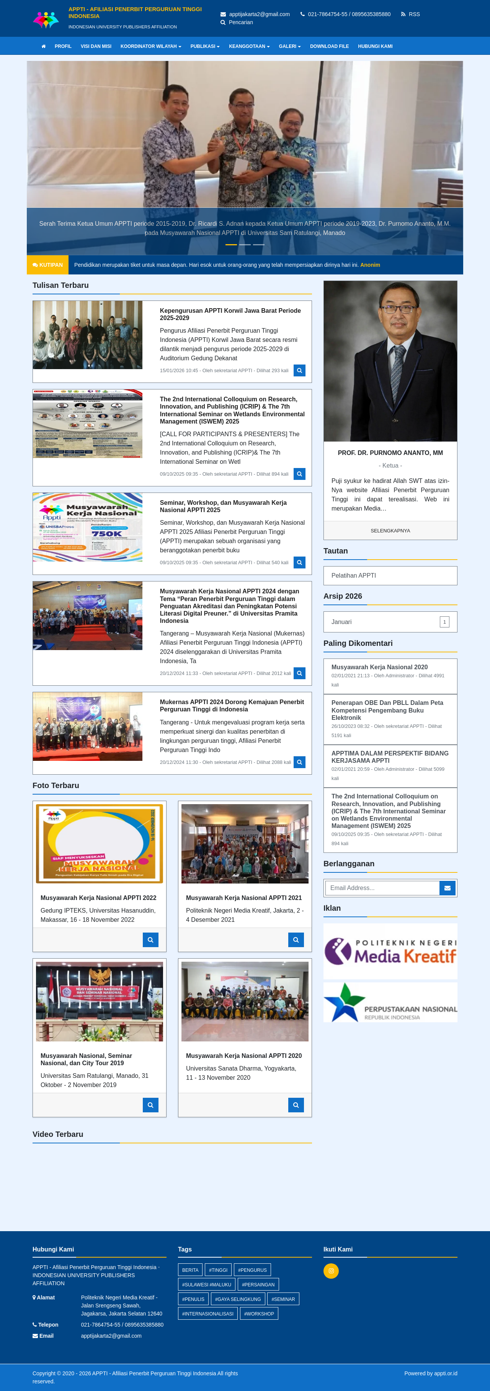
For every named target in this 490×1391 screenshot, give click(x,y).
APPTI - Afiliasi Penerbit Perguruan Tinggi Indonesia (153, 1373)
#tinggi (218, 1270)
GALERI (290, 46)
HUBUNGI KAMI (375, 46)
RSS (410, 14)
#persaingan (258, 1285)
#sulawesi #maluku (206, 1285)
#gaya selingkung (238, 1299)
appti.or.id (445, 1373)
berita (190, 1270)
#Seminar (283, 1299)
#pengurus (252, 1270)
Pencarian (236, 22)
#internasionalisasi (208, 1314)
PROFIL (63, 46)
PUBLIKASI (205, 46)
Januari (390, 621)
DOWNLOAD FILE (329, 46)
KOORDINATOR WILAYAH (151, 46)
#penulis (193, 1299)
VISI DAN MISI (96, 46)
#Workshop (259, 1314)
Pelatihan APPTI (354, 575)
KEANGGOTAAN (249, 46)
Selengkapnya (390, 531)
